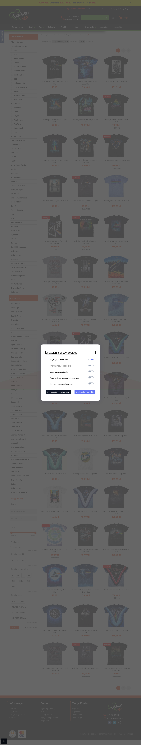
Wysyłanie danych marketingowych (64, 378)
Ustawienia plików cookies (61, 352)
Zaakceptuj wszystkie (85, 392)
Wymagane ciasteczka (59, 359)
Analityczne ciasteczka (59, 372)
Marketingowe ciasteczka (60, 366)
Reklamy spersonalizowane (61, 384)
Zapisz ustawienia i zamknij (58, 392)
